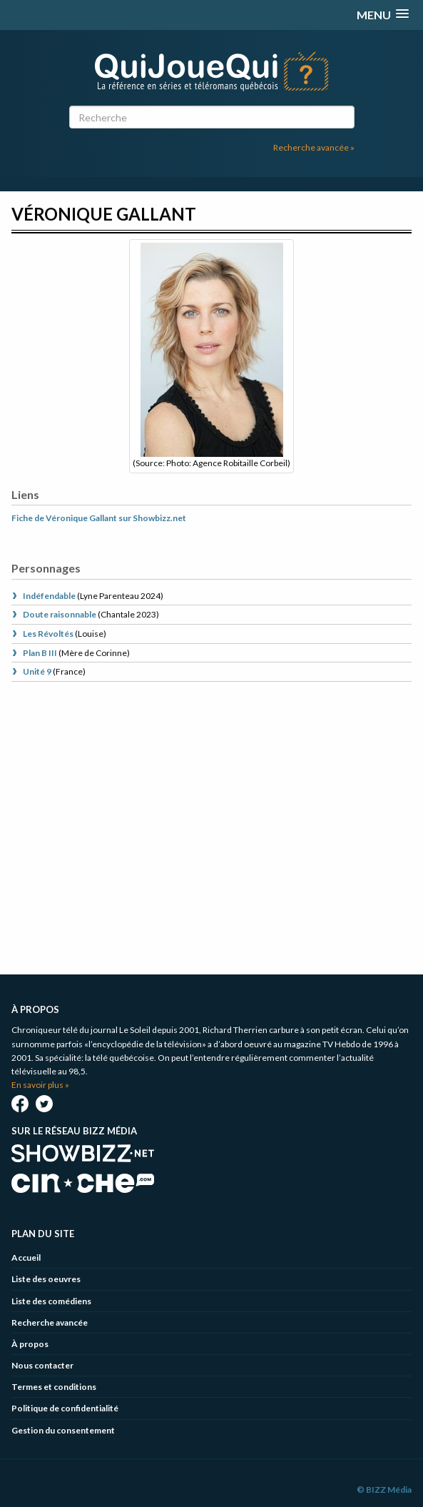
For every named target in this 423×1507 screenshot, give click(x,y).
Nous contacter (42, 1365)
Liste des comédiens (51, 1301)
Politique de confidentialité (64, 1408)
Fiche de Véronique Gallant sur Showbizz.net (98, 518)
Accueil (26, 1257)
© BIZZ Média (384, 1489)
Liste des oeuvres (46, 1279)
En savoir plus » (40, 1084)
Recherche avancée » (314, 147)
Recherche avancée (49, 1322)
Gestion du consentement (63, 1430)
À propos (30, 1344)
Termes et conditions (53, 1386)
